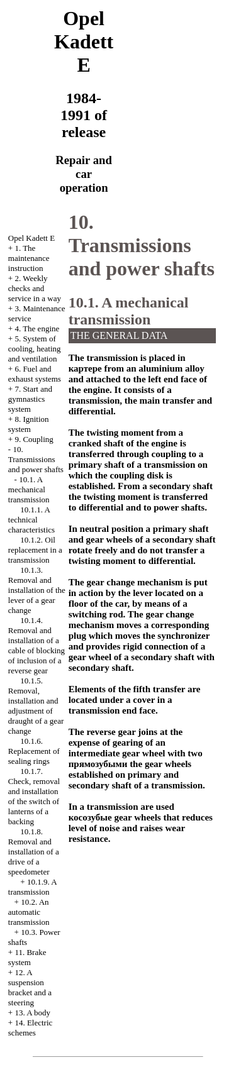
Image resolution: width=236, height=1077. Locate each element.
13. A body (32, 1012)
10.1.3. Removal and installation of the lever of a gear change (36, 590)
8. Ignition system (28, 424)
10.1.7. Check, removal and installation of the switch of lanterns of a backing (34, 796)
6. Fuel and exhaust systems (34, 374)
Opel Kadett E (31, 238)
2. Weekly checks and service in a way (34, 288)
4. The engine (36, 328)
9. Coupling (33, 439)
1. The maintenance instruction (29, 258)
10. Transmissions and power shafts (36, 459)
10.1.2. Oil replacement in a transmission (35, 550)
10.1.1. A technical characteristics (31, 519)
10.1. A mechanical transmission (29, 489)
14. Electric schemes (30, 1027)
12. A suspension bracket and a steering (30, 987)
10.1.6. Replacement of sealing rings (34, 751)
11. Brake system (27, 957)
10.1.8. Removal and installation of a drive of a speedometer (33, 851)
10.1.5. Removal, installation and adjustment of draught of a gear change (36, 706)
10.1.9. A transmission (32, 887)
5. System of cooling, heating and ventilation (34, 348)
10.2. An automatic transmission (29, 912)
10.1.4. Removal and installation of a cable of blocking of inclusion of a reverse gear (36, 645)
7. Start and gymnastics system (30, 399)
